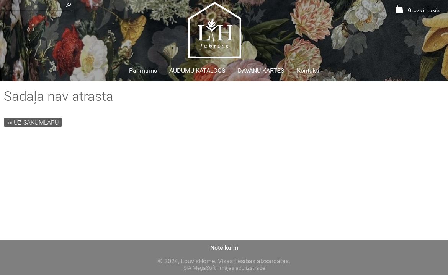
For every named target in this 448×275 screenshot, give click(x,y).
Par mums (143, 70)
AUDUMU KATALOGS (197, 70)
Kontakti (308, 70)
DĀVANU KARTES (261, 70)
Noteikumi (224, 247)
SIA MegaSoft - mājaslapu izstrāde (224, 268)
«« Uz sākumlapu (33, 122)
